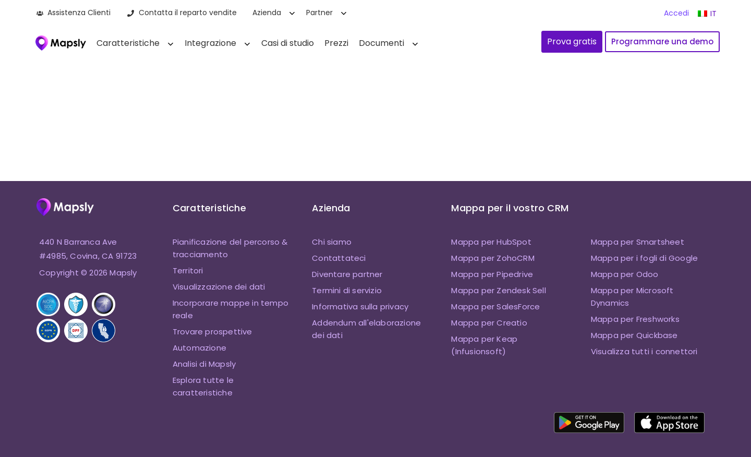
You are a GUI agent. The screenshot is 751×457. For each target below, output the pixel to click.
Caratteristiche (128, 43)
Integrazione (210, 43)
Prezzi (336, 43)
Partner (319, 12)
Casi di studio (287, 43)
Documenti (381, 43)
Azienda (266, 12)
